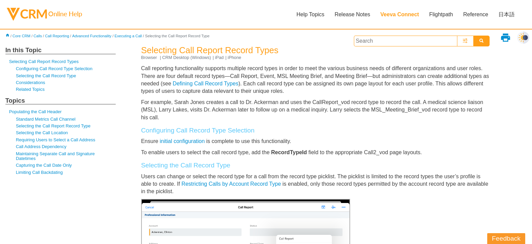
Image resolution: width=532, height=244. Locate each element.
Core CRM (22, 36)
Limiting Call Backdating (39, 172)
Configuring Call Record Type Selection (54, 68)
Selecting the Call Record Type (46, 75)
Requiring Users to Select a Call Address (55, 139)
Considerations (30, 82)
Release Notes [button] (352, 14)
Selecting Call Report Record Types (44, 61)
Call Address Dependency (41, 146)
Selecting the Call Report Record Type (53, 125)
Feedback (506, 238)
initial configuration (182, 141)
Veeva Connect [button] (399, 14)
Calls (38, 36)
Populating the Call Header (35, 111)
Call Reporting (57, 36)
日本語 (506, 14)
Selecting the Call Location (42, 132)
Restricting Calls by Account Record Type (231, 184)
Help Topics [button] (310, 14)
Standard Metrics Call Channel (46, 119)
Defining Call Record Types (206, 83)
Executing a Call (128, 36)
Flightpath (441, 14)
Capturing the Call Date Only (44, 165)
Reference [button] (475, 14)
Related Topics (30, 89)
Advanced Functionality (92, 36)
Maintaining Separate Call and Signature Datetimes (55, 156)
